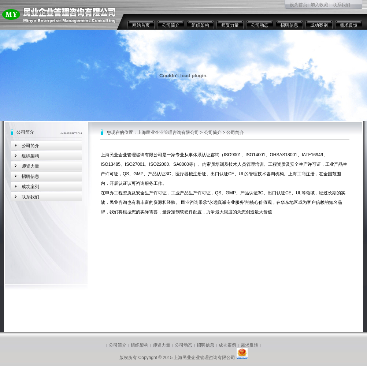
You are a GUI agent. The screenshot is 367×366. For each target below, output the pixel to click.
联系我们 (341, 4)
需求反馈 (348, 25)
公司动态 (259, 25)
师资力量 (230, 25)
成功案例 (319, 25)
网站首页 (141, 25)
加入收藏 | (320, 4)
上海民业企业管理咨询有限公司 (168, 132)
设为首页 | (299, 4)
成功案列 (30, 186)
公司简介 (170, 25)
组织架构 (200, 25)
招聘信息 (289, 25)
